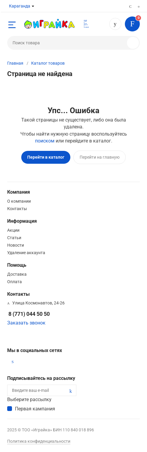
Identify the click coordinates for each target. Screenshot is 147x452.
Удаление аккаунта (26, 252)
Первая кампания (35, 409)
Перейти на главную (99, 157)
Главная (15, 63)
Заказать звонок (26, 323)
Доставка (17, 274)
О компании (19, 201)
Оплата (14, 281)
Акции (13, 230)
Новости (15, 245)
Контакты (17, 208)
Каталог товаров (48, 63)
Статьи (14, 237)
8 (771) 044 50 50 (115, 24)
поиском (44, 141)
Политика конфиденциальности (38, 441)
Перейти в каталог (45, 157)
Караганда (19, 6)
